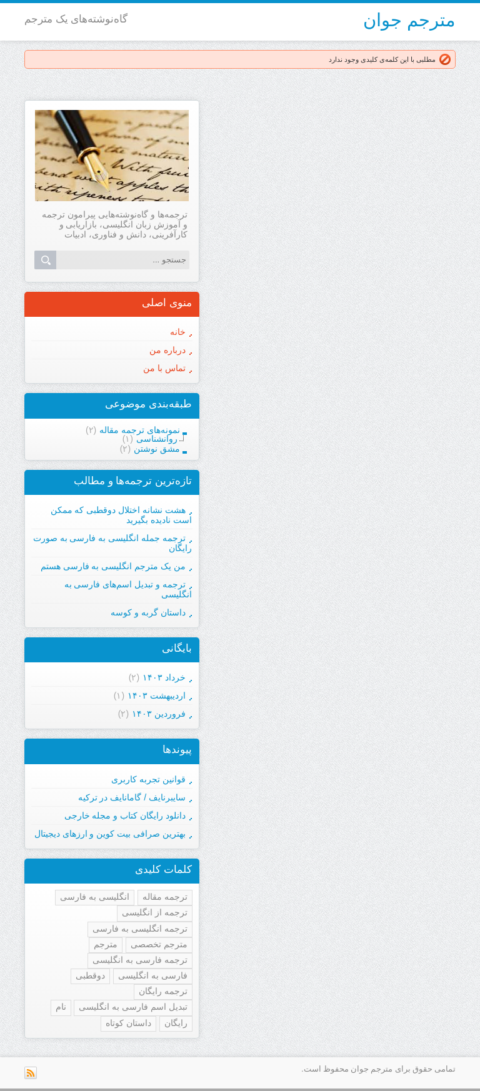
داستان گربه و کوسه (148, 612)
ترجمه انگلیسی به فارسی (140, 929)
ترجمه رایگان (163, 991)
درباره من (167, 350)
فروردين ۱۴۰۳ (159, 714)
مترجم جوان (409, 20)
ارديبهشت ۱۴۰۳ (157, 695)
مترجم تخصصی (159, 944)
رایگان (176, 1023)
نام (61, 1007)
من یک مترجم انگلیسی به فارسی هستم (113, 566)
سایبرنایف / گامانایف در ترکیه (132, 797)
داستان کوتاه (128, 1023)
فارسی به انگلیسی (153, 975)
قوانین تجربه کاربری (148, 779)
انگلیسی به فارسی (94, 897)
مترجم (106, 944)
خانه (178, 332)
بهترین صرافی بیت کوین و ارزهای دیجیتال (110, 834)
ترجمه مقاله (165, 897)
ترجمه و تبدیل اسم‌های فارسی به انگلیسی (128, 589)
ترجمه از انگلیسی (155, 912)
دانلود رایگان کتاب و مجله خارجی (125, 815)
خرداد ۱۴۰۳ (164, 677)
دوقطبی (90, 975)
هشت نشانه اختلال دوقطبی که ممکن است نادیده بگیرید (121, 515)
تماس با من (164, 368)
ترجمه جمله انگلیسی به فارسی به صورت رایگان (112, 543)
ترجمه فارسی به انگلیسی (140, 960)
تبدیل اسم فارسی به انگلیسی (133, 1007)
